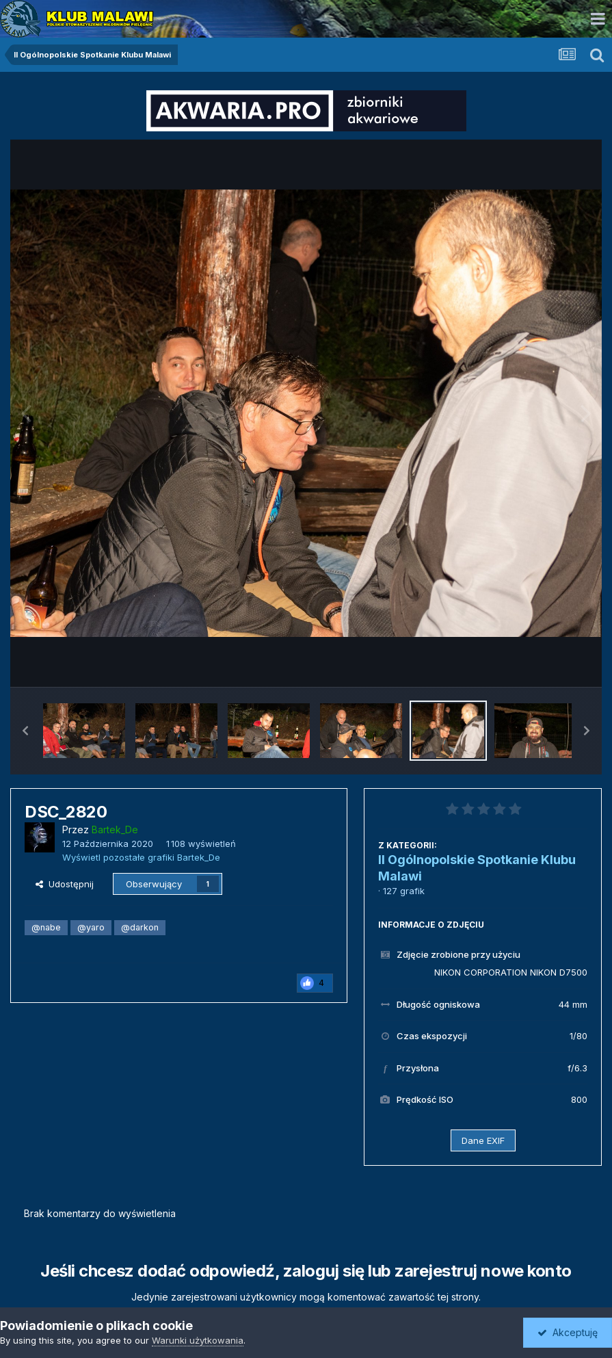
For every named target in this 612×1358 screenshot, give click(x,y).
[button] (25, 731)
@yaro (91, 927)
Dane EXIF (483, 1140)
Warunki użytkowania (197, 1340)
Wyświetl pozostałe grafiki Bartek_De (141, 857)
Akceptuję (567, 1332)
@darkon (140, 927)
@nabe (46, 927)
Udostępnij (65, 883)
